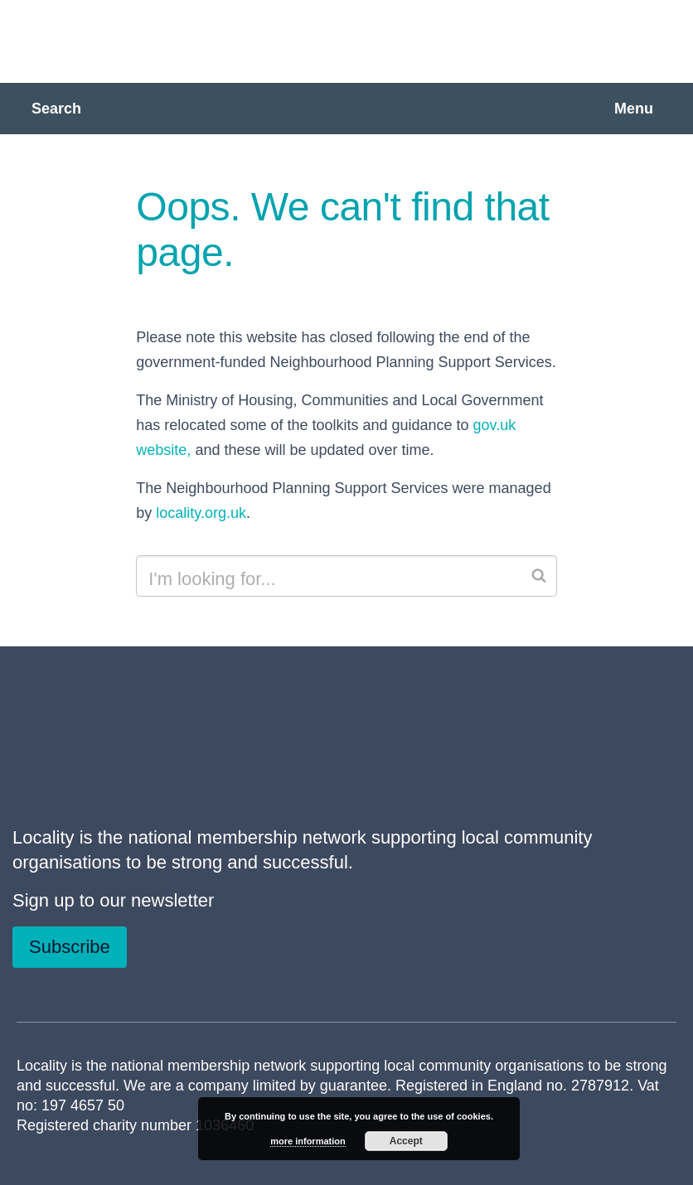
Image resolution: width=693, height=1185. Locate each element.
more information (307, 1141)
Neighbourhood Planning (211, 40)
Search (56, 108)
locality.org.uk (201, 513)
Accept (406, 1141)
